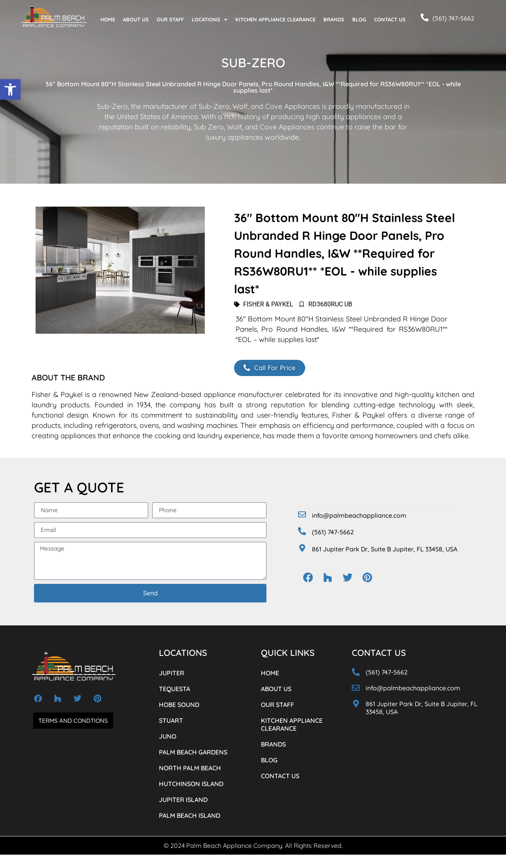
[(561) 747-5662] (425, 17)
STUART (171, 721)
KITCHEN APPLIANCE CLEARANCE (275, 19)
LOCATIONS (209, 19)
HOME (107, 19)
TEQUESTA (174, 689)
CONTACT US (390, 19)
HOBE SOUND (179, 705)
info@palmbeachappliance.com (359, 516)
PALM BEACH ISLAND (189, 816)
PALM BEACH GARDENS (193, 752)
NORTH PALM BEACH (190, 768)
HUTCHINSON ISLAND (191, 784)
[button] (10, 89)
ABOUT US (136, 19)
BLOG (359, 19)
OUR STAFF (170, 19)
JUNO (167, 737)
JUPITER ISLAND (183, 800)
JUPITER (171, 673)
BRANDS (333, 19)
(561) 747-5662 (453, 18)
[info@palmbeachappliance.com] (302, 515)
